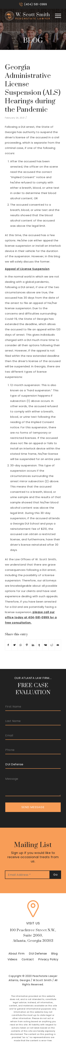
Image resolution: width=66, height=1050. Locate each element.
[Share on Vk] (45, 645)
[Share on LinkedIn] (33, 645)
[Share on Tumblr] (39, 645)
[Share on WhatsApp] (21, 645)
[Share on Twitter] (14, 645)
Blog (54, 954)
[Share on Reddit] (52, 645)
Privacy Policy (48, 959)
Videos (12, 959)
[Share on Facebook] (8, 645)
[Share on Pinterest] (27, 645)
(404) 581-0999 (35, 4)
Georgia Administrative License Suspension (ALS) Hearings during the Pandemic (32, 88)
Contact (28, 959)
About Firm (16, 954)
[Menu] (56, 16)
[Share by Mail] (58, 645)
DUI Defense (38, 954)
